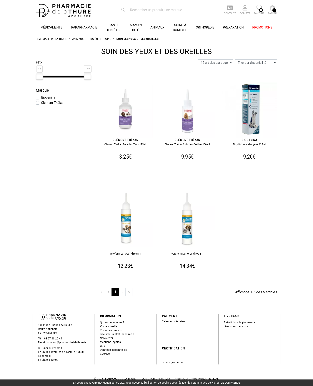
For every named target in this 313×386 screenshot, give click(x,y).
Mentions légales (110, 342)
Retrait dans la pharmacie (239, 322)
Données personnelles (113, 349)
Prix (39, 62)
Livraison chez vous (236, 326)
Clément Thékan (52, 103)
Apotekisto (197, 378)
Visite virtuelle (108, 326)
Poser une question (111, 330)
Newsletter (106, 338)
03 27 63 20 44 (53, 338)
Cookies (105, 353)
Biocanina (48, 97)
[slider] (39, 77)
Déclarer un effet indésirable (117, 334)
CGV (102, 345)
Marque (42, 90)
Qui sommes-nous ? (112, 322)
